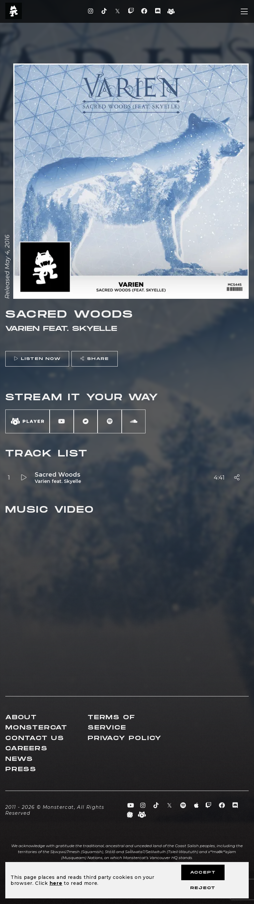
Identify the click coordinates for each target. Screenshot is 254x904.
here (56, 883)
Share (94, 358)
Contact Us (34, 738)
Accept (203, 872)
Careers (26, 748)
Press (20, 769)
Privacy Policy (125, 738)
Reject (202, 887)
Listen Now (37, 358)
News (19, 759)
